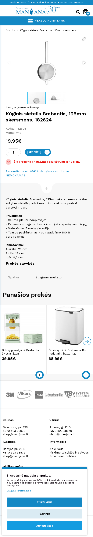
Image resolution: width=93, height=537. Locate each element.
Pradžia (10, 30)
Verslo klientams (46, 20)
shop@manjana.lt (15, 434)
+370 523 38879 (14, 431)
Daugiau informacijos (19, 490)
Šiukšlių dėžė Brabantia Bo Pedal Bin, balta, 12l (67, 351)
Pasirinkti (44, 513)
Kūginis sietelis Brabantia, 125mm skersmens (48, 30)
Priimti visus (44, 502)
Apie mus (56, 449)
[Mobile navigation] (4, 12)
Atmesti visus (44, 525)
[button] (84, 39)
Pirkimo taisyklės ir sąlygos (69, 452)
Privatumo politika (62, 456)
